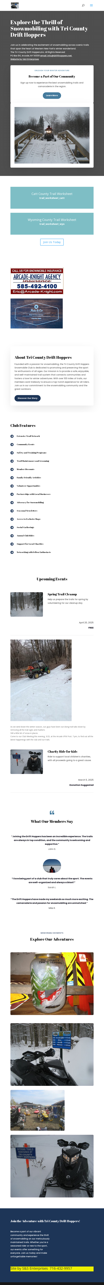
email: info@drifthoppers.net (56, 55)
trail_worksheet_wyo (52, 224)
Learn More (52, 95)
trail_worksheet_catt (52, 198)
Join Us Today (52, 242)
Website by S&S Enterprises (24, 59)
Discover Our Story (27, 398)
